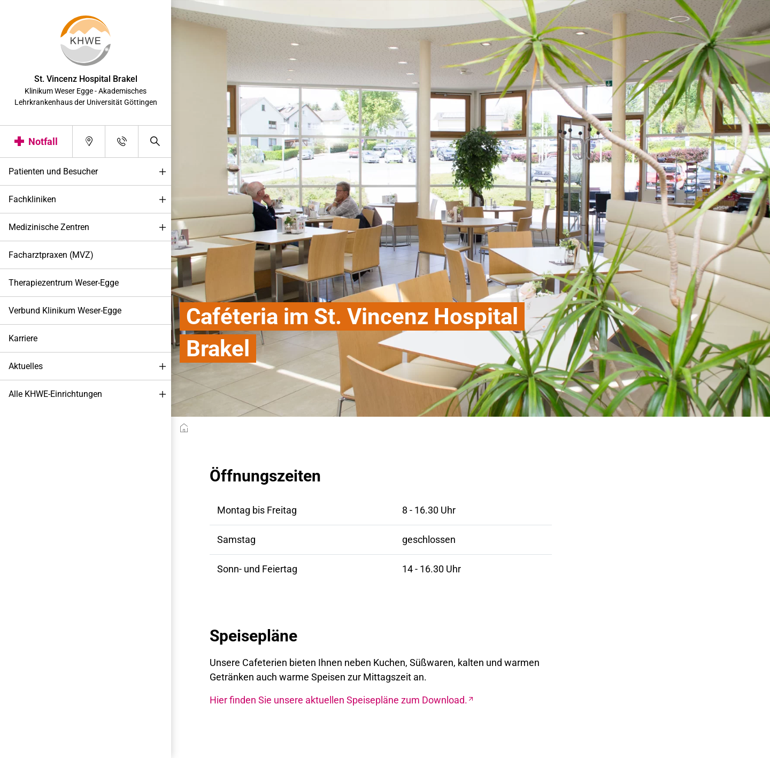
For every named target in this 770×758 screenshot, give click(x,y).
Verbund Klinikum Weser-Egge (65, 310)
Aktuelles (90, 366)
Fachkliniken (90, 200)
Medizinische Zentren (90, 227)
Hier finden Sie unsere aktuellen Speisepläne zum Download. (338, 700)
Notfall (43, 141)
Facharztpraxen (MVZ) (51, 255)
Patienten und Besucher (90, 172)
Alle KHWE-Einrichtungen (90, 394)
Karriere (23, 338)
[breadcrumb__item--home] (184, 428)
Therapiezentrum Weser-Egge (64, 283)
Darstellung (41, 746)
